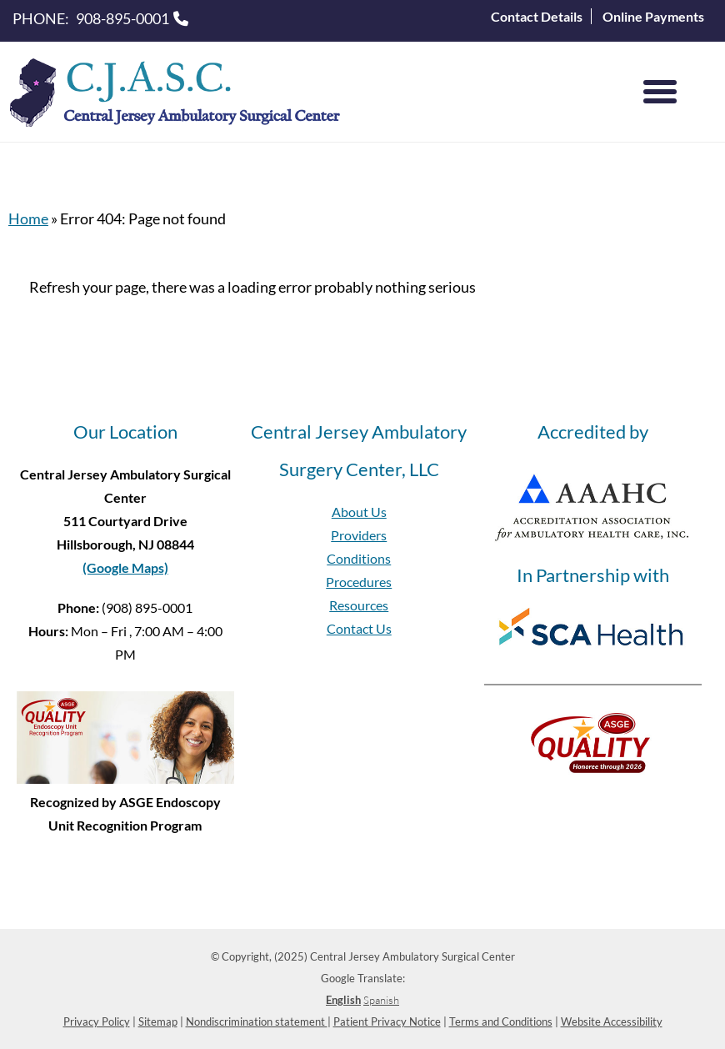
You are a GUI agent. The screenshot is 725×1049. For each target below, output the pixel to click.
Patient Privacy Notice (387, 1021)
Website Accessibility (611, 1021)
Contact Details (536, 16)
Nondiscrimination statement (257, 1021)
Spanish (381, 999)
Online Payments (653, 16)
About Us (359, 511)
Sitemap (158, 1021)
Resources (358, 605)
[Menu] (660, 92)
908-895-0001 (122, 18)
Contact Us (359, 628)
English (343, 999)
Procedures (359, 582)
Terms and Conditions (500, 1021)
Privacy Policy (96, 1021)
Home (28, 218)
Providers (359, 535)
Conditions (359, 558)
